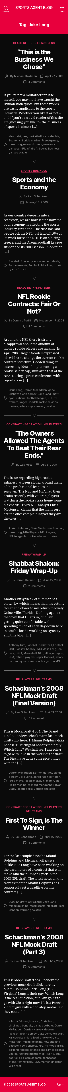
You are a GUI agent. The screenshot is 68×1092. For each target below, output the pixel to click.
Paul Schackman (38, 196)
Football (34, 265)
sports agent (43, 661)
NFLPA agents (17, 536)
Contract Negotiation (24, 424)
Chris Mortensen (41, 528)
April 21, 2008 (53, 712)
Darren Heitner (25, 580)
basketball (35, 136)
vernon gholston (44, 406)
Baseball (14, 261)
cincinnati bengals (20, 1025)
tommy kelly (25, 1061)
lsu (56, 1037)
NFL (23, 148)
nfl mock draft (54, 1045)
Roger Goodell (28, 402)
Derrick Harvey (42, 772)
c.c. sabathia (51, 136)
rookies (13, 406)
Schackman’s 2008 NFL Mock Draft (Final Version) (34, 695)
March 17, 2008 (53, 961)
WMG (56, 661)
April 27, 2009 (53, 76)
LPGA (18, 653)
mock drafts (37, 905)
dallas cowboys (43, 1025)
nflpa (47, 653)
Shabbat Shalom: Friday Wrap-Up (34, 567)
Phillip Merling (17, 785)
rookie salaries (48, 402)
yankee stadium (19, 152)
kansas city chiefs (20, 1037)
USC (37, 1061)
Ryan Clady (53, 1053)
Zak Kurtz (26, 464)
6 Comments (36, 967)
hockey (30, 649)
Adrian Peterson (19, 528)
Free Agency (50, 140)
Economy (14, 140)
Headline (20, 43)
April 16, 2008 (53, 837)
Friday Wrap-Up (34, 554)
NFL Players (42, 287)
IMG (39, 649)
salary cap (26, 406)
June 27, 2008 (52, 580)
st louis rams (33, 1058)
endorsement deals (46, 261)
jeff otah (54, 776)
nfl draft (32, 148)
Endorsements (18, 265)
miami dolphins (18, 905)
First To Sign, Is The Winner (34, 824)
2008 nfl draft (17, 902)
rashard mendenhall (41, 785)
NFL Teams (44, 679)
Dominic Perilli (22, 320)
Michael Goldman (25, 76)
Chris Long (15, 390)
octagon (57, 653)
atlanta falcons (18, 1021)
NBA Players (31, 532)
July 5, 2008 (49, 464)
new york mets (32, 144)
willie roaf (15, 1066)
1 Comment (36, 718)
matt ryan (52, 780)
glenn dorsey (28, 394)
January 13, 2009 (36, 202)
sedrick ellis (25, 788)
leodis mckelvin (35, 780)
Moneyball (30, 653)
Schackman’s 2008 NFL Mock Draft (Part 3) (34, 944)
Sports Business (42, 43)
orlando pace (38, 1049)
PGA (11, 657)
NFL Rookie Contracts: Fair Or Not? (34, 304)
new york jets (28, 1045)
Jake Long (15, 144)
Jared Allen (40, 776)
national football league (31, 398)
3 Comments (36, 842)
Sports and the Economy (34, 183)
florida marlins (31, 140)
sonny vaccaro (24, 661)
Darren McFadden (35, 390)
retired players (25, 657)
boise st (34, 1021)
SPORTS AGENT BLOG (34, 8)
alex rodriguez (18, 136)
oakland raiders (19, 1049)
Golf (11, 649)
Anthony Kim (17, 645)
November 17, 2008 (51, 320)
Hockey (20, 649)
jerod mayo (16, 780)
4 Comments (36, 81)
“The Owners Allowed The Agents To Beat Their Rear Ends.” (34, 444)
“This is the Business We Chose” (34, 59)
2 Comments (36, 586)
